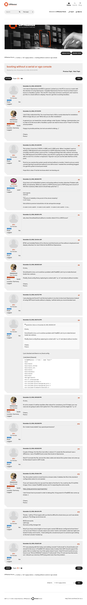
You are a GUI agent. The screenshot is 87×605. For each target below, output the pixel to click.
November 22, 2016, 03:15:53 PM (32, 86)
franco (14, 118)
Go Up (8, 568)
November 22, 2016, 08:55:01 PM (32, 179)
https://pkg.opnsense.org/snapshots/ (35, 489)
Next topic (76, 71)
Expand (33, 357)
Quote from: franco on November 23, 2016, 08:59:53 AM (40, 325)
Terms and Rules (72, 598)
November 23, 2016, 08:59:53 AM (32, 264)
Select (28, 357)
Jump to (49, 583)
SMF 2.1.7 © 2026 (9, 598)
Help (66, 598)
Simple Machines (18, 598)
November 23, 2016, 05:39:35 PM (32, 448)
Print (79, 78)
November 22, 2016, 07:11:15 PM (32, 111)
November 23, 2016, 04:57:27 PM (32, 294)
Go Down (8, 78)
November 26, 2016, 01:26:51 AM (32, 543)
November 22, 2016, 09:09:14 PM (32, 214)
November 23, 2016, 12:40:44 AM (32, 239)
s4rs (13, 96)
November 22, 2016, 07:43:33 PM (32, 145)
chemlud (13, 184)
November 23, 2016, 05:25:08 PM (32, 423)
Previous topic (67, 71)
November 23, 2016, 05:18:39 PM (32, 397)
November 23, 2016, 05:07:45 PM (32, 319)
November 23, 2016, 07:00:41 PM (32, 473)
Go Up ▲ (80, 598)
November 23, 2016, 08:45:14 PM (32, 511)
